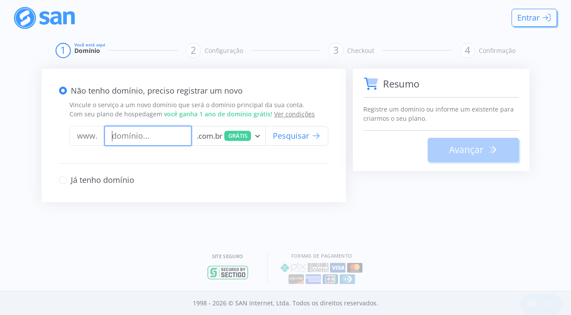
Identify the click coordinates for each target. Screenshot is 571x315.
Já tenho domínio (102, 180)
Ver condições (294, 114)
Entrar (534, 17)
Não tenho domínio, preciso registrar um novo (157, 90)
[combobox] (228, 136)
